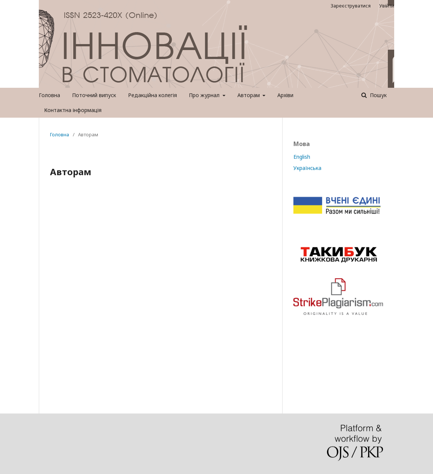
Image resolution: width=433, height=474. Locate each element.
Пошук (377, 95)
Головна (49, 95)
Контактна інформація (73, 110)
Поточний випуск (94, 95)
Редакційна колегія (152, 95)
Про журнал (205, 95)
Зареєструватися (351, 5)
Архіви (285, 95)
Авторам (249, 95)
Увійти (386, 5)
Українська (307, 167)
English (301, 156)
